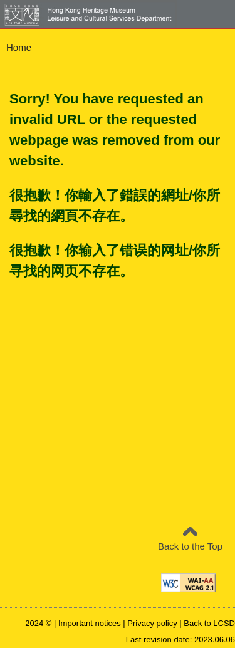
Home (18, 47)
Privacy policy (152, 623)
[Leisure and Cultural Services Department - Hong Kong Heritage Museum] (107, 14)
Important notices (89, 623)
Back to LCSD (209, 623)
